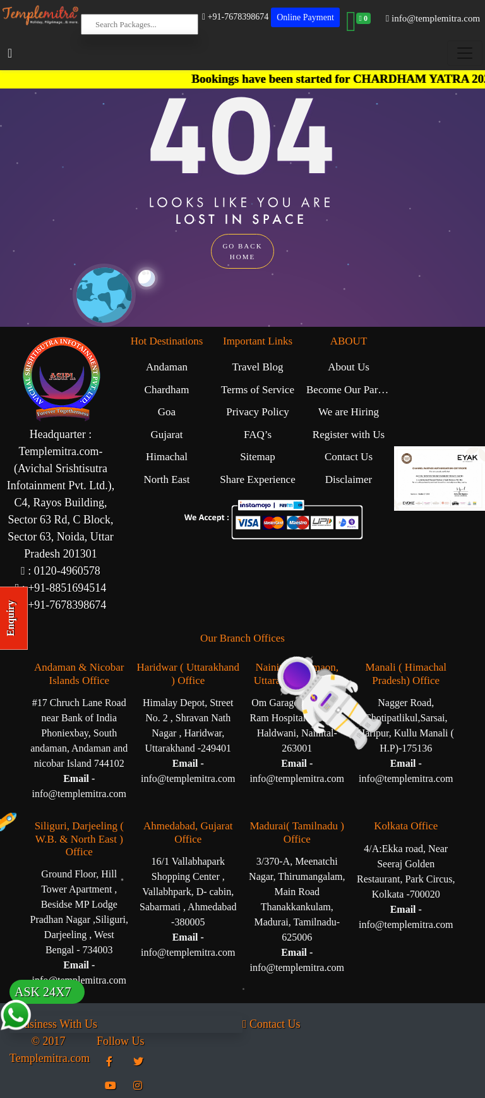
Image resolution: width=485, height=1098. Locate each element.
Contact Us (349, 457)
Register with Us (349, 435)
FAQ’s (258, 435)
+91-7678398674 (235, 16)
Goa (167, 412)
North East (166, 479)
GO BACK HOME (242, 251)
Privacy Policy (257, 412)
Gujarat (167, 435)
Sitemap (257, 457)
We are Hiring (348, 412)
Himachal (167, 457)
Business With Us (53, 1024)
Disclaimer (349, 479)
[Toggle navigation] (464, 53)
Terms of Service (257, 390)
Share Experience (257, 479)
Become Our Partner (350, 390)
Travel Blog (257, 367)
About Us (348, 367)
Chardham (167, 390)
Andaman (167, 367)
